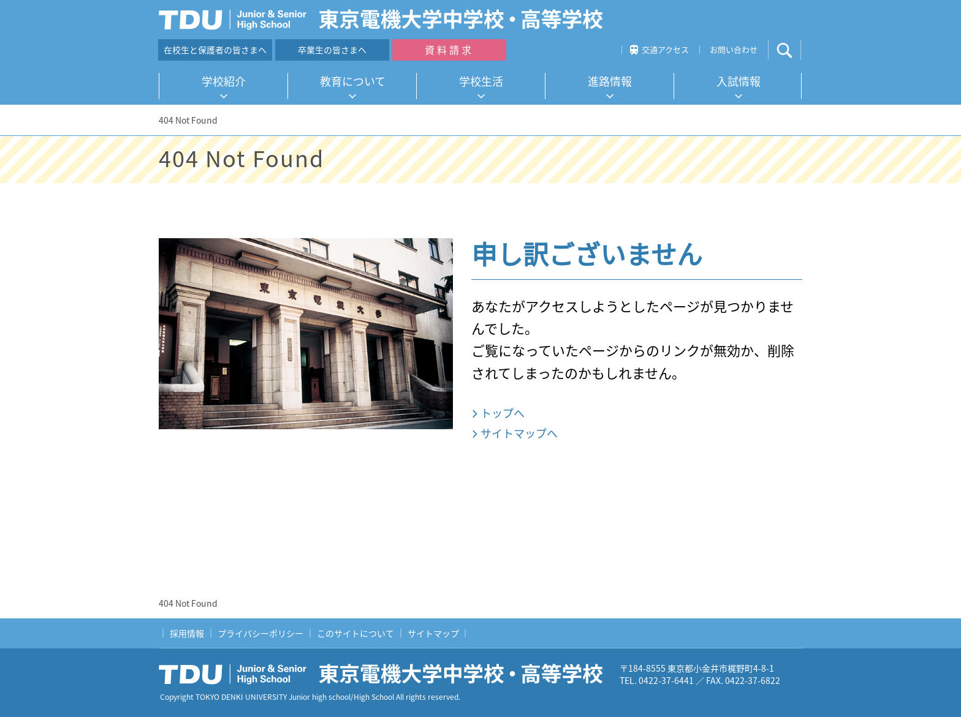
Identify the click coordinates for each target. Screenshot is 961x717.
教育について (353, 81)
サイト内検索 (794, 50)
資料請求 (449, 49)
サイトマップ (433, 633)
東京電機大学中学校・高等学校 (385, 674)
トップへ (502, 413)
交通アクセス (665, 49)
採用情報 (187, 633)
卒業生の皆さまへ (332, 49)
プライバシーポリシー (260, 633)
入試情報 (738, 81)
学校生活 (481, 81)
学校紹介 (224, 81)
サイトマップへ (519, 433)
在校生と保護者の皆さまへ (215, 49)
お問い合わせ (734, 49)
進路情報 (610, 81)
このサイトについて (355, 633)
